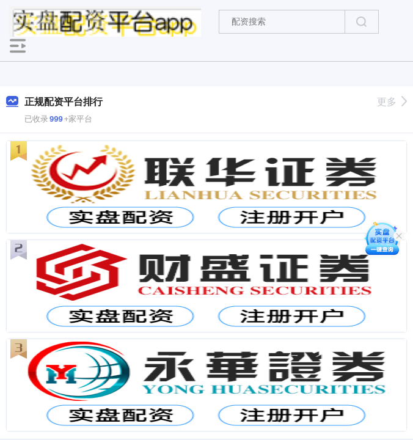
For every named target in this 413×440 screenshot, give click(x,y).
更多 (392, 102)
